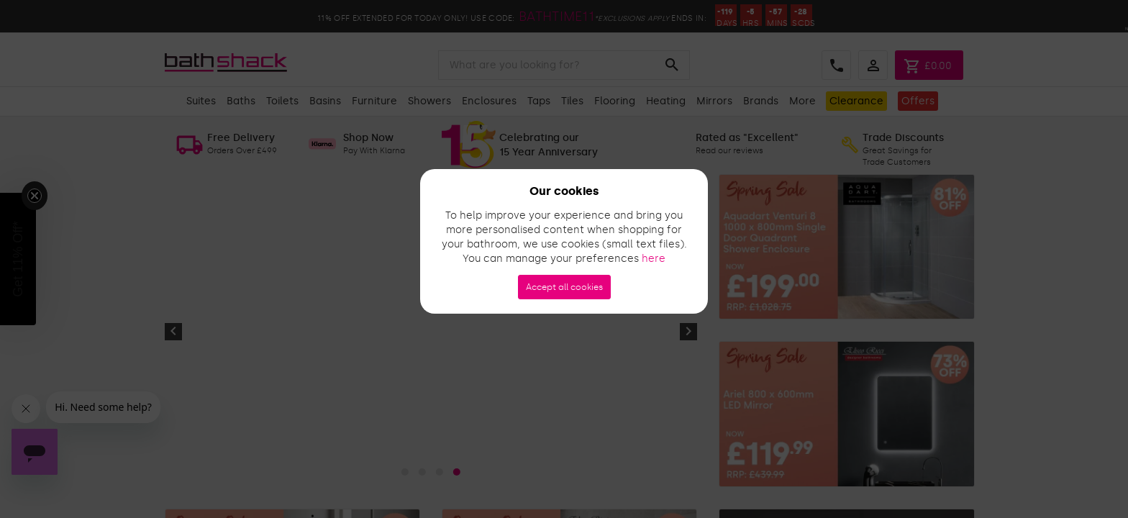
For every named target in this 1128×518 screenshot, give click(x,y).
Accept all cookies (564, 287)
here (653, 259)
